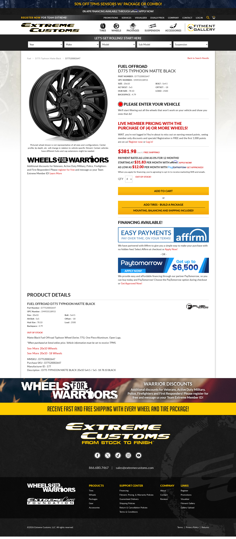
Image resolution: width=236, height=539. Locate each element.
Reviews (164, 499)
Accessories (173, 27)
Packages (133, 27)
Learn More (56, 173)
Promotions (111, 18)
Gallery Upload (187, 508)
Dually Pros (157, 18)
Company (173, 18)
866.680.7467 (99, 467)
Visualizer (141, 18)
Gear (91, 503)
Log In (199, 18)
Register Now (30, 18)
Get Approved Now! (131, 283)
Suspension (152, 27)
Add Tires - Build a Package (163, 208)
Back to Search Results (198, 58)
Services (126, 18)
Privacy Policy (192, 527)
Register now (136, 142)
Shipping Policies (127, 503)
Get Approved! (195, 168)
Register (184, 491)
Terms (180, 527)
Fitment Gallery (188, 503)
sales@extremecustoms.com (135, 467)
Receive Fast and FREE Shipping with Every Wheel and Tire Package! (118, 410)
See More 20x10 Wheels (42, 348)
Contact (187, 18)
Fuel (29, 59)
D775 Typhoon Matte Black (48, 59)
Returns (205, 527)
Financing (124, 491)
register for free (66, 170)
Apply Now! (185, 163)
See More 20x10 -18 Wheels (44, 353)
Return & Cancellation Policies (133, 508)
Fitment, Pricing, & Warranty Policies (136, 495)
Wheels (116, 27)
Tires (103, 27)
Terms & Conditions (129, 512)
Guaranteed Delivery (129, 499)
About (163, 491)
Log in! (149, 142)
